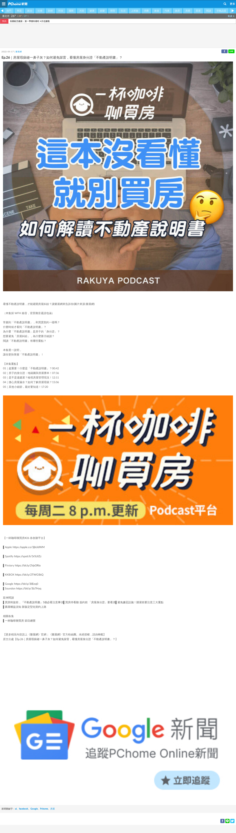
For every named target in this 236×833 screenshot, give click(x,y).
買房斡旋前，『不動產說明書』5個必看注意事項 (34, 602)
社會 (40, 11)
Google (34, 809)
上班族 (134, 11)
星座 (198, 11)
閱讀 (208, 11)
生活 (123, 11)
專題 (19, 11)
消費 (146, 11)
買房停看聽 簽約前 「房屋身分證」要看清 (90, 602)
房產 (187, 11)
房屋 (52, 809)
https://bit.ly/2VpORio (28, 565)
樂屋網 (19, 52)
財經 (50, 11)
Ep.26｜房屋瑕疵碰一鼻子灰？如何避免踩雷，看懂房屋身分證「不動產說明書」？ (66, 639)
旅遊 (156, 11)
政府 (177, 11)
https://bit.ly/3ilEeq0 (26, 584)
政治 (29, 11)
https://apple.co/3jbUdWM (29, 547)
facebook (23, 809)
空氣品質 (221, 11)
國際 (71, 11)
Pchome (44, 809)
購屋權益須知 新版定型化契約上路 (25, 607)
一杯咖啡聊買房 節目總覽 (20, 620)
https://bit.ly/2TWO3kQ (29, 574)
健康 (92, 11)
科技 (60, 11)
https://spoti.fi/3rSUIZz (27, 556)
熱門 (8, 11)
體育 (112, 11)
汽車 (167, 11)
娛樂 (102, 11)
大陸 (81, 11)
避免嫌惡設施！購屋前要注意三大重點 (140, 602)
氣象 (231, 16)
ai (16, 809)
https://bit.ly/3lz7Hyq (28, 588)
